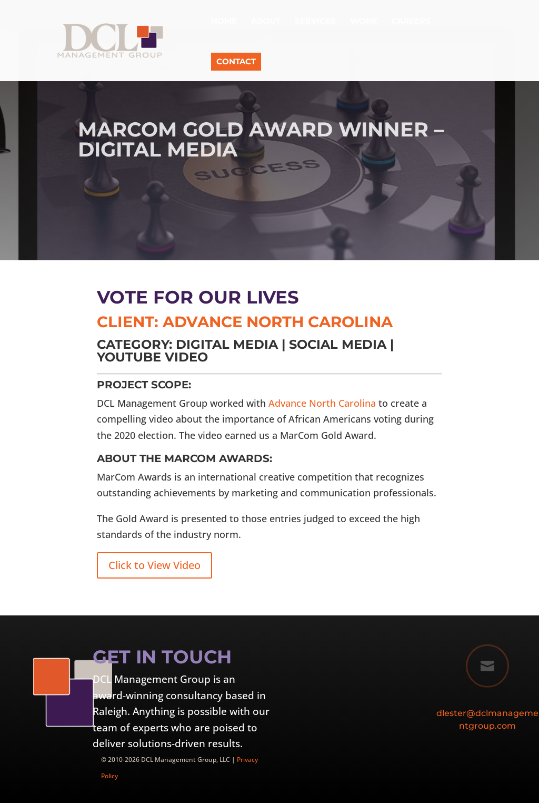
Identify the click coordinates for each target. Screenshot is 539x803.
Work (363, 21)
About (266, 21)
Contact (236, 61)
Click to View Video (154, 565)
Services (315, 21)
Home (224, 21)
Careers (411, 21)
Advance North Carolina (322, 403)
